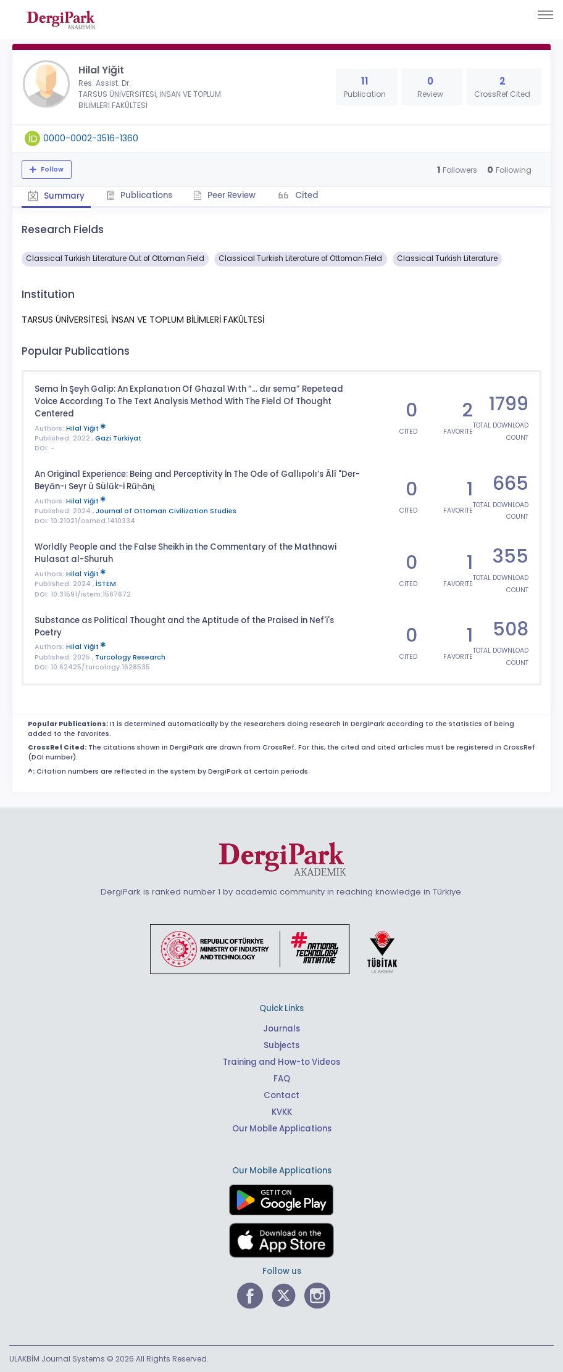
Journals (281, 1029)
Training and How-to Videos (281, 1062)
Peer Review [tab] (225, 195)
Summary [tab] (56, 196)
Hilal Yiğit (86, 427)
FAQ (281, 1079)
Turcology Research (130, 656)
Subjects (281, 1045)
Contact (281, 1095)
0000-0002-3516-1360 (90, 138)
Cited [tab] (306, 195)
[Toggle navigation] (545, 14)
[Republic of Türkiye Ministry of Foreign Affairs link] (281, 948)
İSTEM (106, 584)
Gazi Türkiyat (118, 438)
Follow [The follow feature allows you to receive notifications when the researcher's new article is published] (51, 169)
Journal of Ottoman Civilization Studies (166, 511)
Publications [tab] (139, 195)
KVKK (282, 1112)
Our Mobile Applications (282, 1128)
